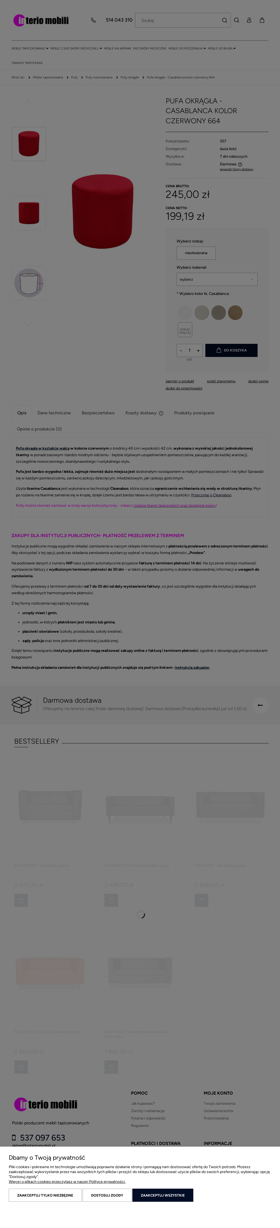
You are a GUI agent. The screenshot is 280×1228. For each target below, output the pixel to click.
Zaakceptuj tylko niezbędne (45, 1195)
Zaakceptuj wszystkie (163, 1195)
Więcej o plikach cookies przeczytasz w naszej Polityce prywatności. (67, 1181)
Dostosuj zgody (107, 1195)
